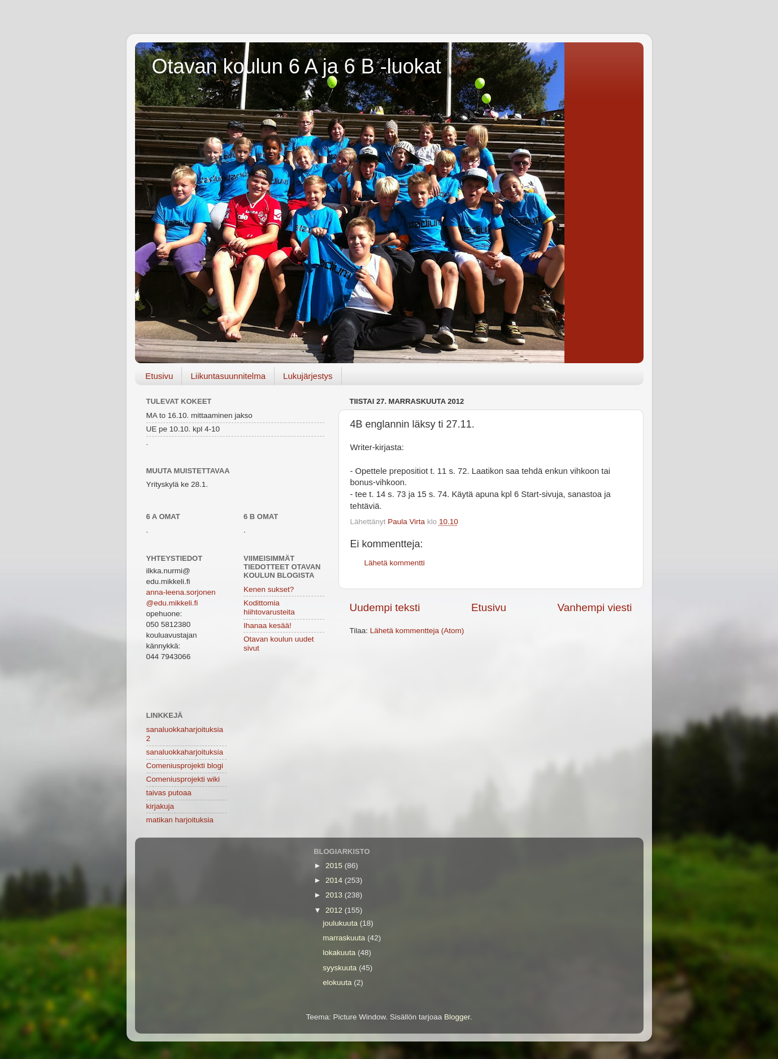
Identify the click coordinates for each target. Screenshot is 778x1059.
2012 (335, 910)
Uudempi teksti (385, 607)
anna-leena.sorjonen (181, 592)
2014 (335, 880)
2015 (335, 865)
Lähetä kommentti (394, 563)
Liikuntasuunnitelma (228, 376)
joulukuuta (341, 923)
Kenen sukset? (269, 589)
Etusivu (159, 376)
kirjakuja (160, 806)
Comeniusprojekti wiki (183, 779)
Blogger (457, 1017)
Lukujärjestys (308, 376)
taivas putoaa (169, 792)
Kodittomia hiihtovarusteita (269, 607)
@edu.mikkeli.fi (172, 603)
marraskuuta (345, 938)
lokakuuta (340, 952)
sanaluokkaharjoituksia (185, 752)
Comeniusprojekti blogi (185, 765)
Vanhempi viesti (595, 607)
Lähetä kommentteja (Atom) (417, 630)
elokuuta (338, 982)
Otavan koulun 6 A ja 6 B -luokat (296, 66)
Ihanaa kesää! (268, 625)
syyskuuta (341, 968)
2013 (335, 895)
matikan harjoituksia (180, 820)
